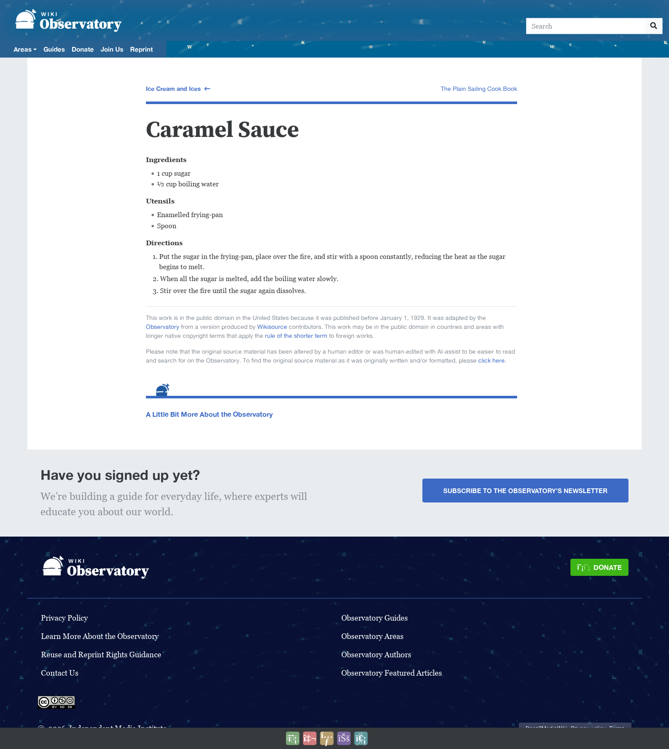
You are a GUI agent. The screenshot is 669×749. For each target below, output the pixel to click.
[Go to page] (654, 26)
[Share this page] (327, 738)
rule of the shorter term (296, 335)
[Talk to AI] (310, 738)
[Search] (586, 26)
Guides (54, 49)
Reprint (141, 49)
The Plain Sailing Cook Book (479, 88)
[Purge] (361, 738)
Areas (23, 49)
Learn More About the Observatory (100, 636)
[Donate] (599, 567)
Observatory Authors (376, 654)
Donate (83, 49)
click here (491, 360)
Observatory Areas (372, 636)
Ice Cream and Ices (173, 88)
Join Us (112, 49)
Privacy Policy (64, 617)
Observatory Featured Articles (391, 672)
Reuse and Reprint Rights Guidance (101, 654)
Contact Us (60, 672)
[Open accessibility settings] (344, 738)
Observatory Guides (374, 617)
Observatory (162, 326)
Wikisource (272, 326)
